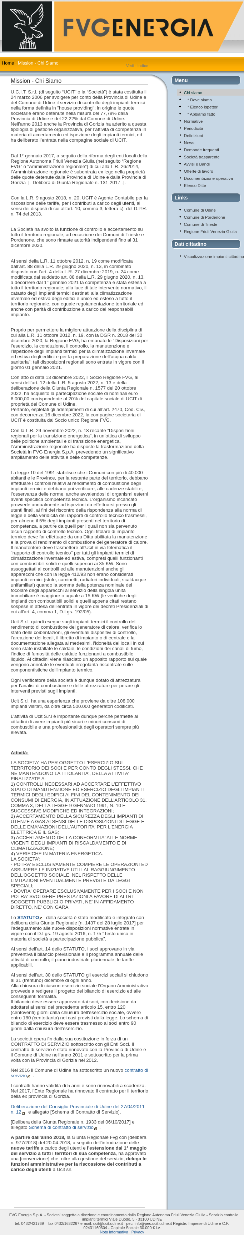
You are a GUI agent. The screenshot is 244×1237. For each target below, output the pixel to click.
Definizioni (193, 135)
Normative (193, 121)
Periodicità (193, 128)
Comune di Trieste (200, 224)
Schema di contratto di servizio (61, 1127)
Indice (143, 66)
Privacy (137, 1232)
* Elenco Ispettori (201, 107)
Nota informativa (114, 1232)
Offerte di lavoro (198, 171)
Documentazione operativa (208, 178)
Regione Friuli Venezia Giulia (210, 231)
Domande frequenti (201, 150)
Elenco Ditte (195, 185)
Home (8, 63)
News (189, 143)
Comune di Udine (200, 210)
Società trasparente (202, 157)
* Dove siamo (198, 100)
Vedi (130, 66)
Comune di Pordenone (204, 217)
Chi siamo (193, 93)
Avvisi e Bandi (197, 164)
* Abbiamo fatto (199, 114)
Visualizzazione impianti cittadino (214, 256)
